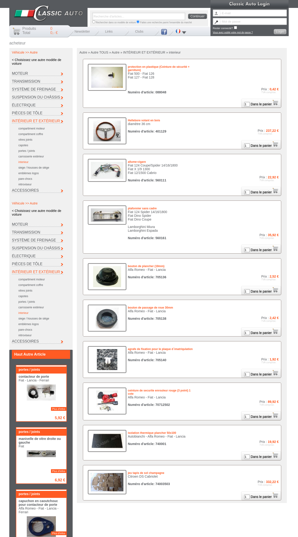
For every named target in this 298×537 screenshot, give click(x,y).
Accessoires (25, 190)
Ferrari (238, 507)
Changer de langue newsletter (159, 518)
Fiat (207, 507)
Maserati (179, 510)
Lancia (147, 510)
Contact (221, 518)
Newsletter (82, 31)
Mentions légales (236, 518)
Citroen (178, 507)
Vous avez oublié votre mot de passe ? (233, 32)
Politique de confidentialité (157, 520)
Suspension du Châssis (36, 97)
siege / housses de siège (33, 167)
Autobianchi (150, 507)
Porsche (239, 510)
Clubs (139, 31)
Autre (177, 513)
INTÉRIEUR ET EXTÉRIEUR (36, 121)
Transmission (26, 81)
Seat (146, 513)
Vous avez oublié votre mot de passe (196, 518)
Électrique (24, 105)
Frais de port (253, 518)
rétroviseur (25, 184)
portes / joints (26, 151)
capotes (23, 145)
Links (109, 31)
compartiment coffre (30, 134)
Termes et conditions (272, 518)
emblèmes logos (28, 173)
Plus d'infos (58, 258)
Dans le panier (264, 104)
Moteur (20, 73)
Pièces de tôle (27, 113)
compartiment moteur (31, 128)
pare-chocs (25, 178)
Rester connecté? (225, 28)
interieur (23, 162)
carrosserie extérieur (31, 156)
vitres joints (25, 139)
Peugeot (209, 510)
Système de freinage (34, 89)
